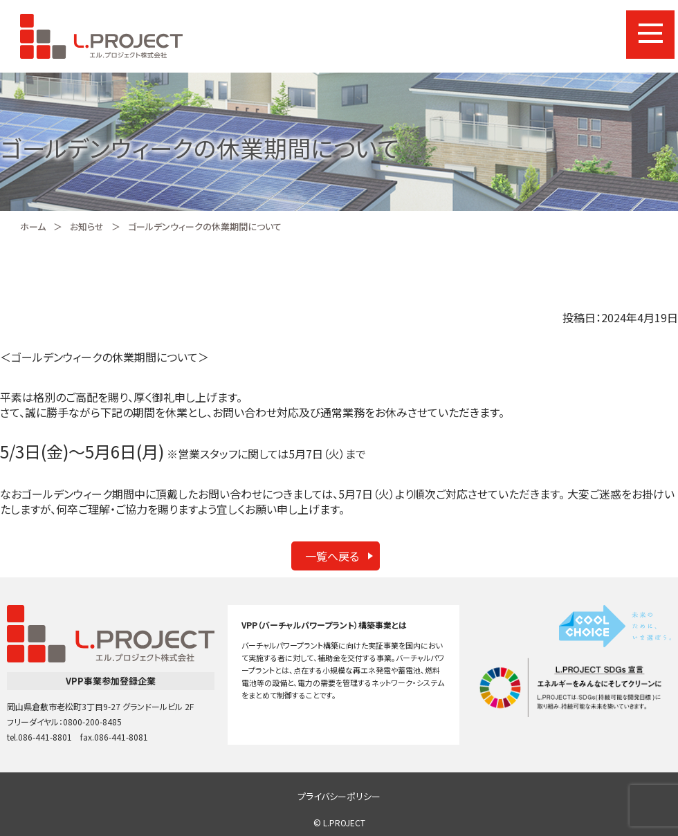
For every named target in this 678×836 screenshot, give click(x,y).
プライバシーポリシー (339, 796)
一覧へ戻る (332, 556)
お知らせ (87, 226)
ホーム (33, 226)
